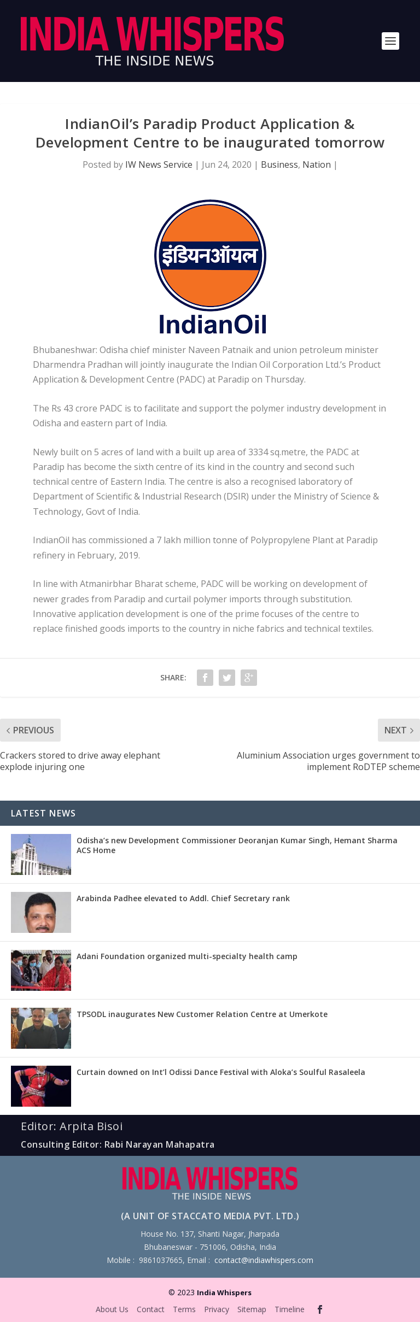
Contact (151, 1309)
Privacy (216, 1309)
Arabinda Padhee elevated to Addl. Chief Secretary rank (183, 898)
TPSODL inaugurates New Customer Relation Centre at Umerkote (202, 1014)
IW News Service (158, 164)
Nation (316, 164)
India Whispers (224, 1292)
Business (279, 164)
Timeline (290, 1309)
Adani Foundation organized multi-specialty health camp (187, 956)
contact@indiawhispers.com (263, 1260)
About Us (112, 1309)
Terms (184, 1309)
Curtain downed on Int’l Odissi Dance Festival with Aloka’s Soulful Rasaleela (221, 1072)
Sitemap (251, 1309)
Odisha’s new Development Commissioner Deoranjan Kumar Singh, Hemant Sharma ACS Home (237, 845)
